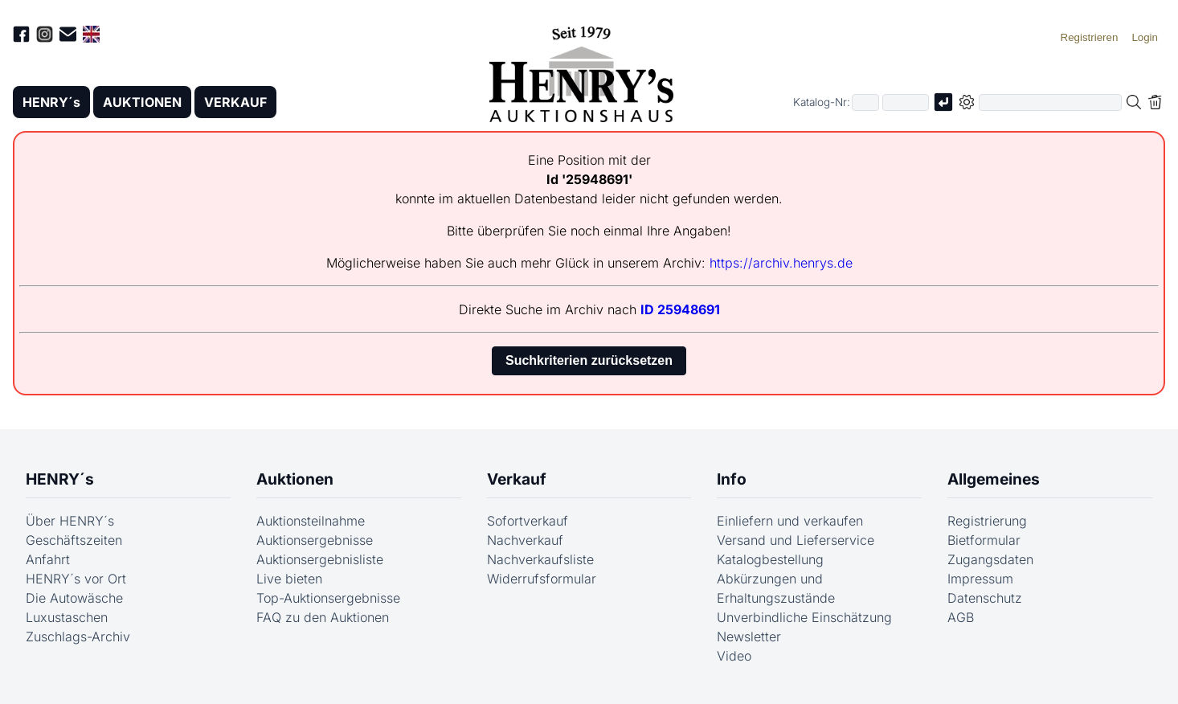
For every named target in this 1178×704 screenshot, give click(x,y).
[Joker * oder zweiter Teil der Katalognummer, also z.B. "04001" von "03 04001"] (905, 102)
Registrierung (987, 521)
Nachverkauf (525, 540)
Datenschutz (984, 598)
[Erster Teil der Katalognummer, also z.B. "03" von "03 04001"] (865, 102)
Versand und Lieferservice (795, 540)
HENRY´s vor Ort (76, 579)
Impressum (980, 579)
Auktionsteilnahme (310, 521)
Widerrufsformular (541, 579)
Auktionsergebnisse (314, 540)
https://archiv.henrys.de (781, 263)
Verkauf (516, 479)
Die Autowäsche (74, 598)
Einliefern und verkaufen (790, 521)
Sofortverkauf (527, 521)
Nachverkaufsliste (540, 559)
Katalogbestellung (770, 559)
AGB (960, 617)
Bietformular (984, 540)
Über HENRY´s (70, 521)
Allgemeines (993, 479)
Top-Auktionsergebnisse (328, 598)
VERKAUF (235, 102)
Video (734, 656)
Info (731, 479)
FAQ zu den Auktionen (322, 617)
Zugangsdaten (990, 559)
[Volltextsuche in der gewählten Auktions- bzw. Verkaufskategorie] (1050, 102)
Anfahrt (48, 559)
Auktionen (294, 479)
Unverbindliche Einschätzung (804, 617)
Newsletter (749, 636)
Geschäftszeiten (74, 540)
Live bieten (289, 579)
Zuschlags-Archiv (78, 636)
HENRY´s (51, 102)
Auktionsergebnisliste (319, 559)
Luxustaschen (67, 617)
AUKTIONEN (142, 102)
